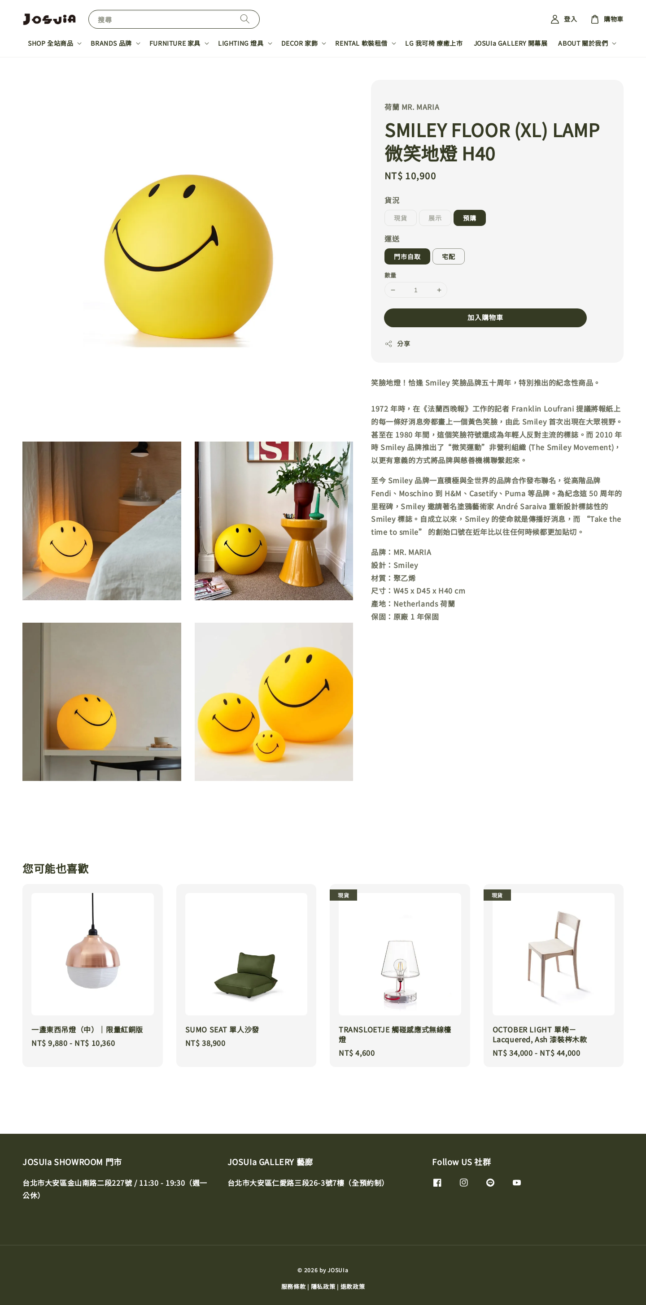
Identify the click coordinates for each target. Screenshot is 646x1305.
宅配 (448, 256)
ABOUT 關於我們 (583, 43)
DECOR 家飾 (299, 43)
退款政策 (352, 1286)
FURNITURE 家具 (175, 43)
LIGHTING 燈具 (241, 43)
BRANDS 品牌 (111, 43)
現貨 (400, 217)
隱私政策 (323, 1286)
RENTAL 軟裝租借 (361, 43)
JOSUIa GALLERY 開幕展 (511, 43)
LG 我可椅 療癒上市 (434, 43)
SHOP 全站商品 (50, 43)
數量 (390, 275)
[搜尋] (245, 19)
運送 (391, 238)
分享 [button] (397, 343)
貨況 (391, 200)
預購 (469, 217)
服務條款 (293, 1286)
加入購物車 (485, 317)
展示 (435, 217)
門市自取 (407, 256)
